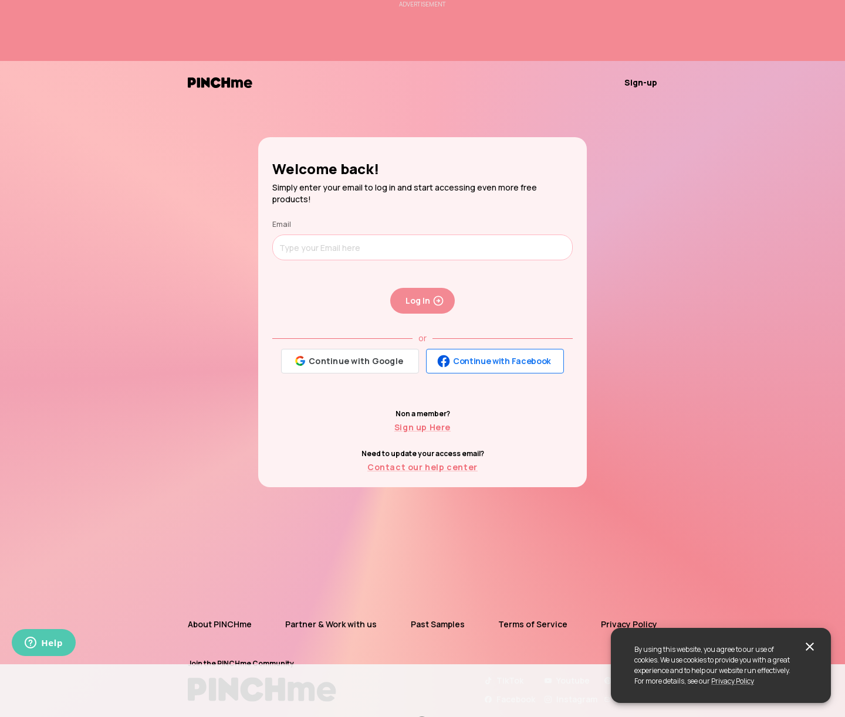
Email (281, 224)
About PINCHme (220, 624)
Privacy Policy (732, 681)
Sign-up (640, 82)
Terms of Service (532, 624)
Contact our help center (422, 467)
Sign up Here (422, 427)
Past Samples (438, 624)
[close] (810, 647)
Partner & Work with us (331, 624)
